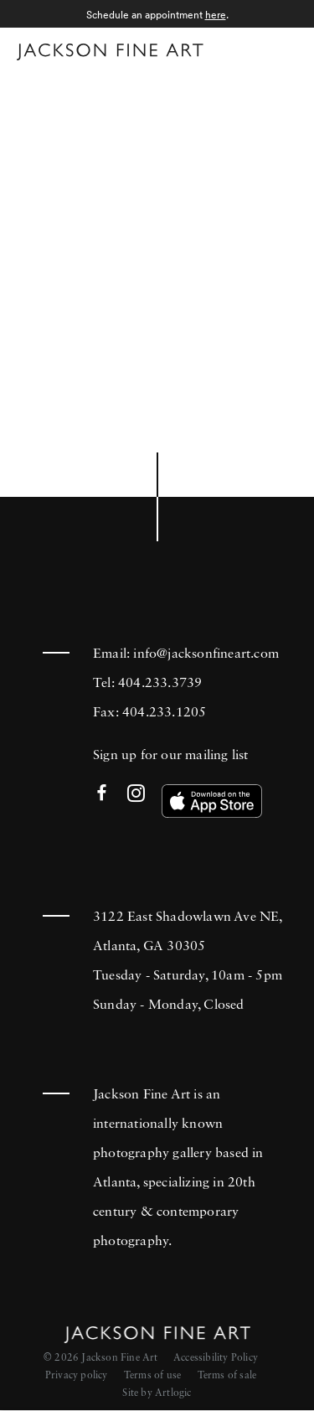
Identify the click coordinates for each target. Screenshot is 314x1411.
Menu (281, 49)
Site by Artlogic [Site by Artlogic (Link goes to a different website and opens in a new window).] (156, 1393)
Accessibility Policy (215, 1358)
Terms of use (152, 1376)
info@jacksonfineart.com (206, 654)
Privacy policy (76, 1376)
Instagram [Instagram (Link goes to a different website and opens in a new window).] (136, 794)
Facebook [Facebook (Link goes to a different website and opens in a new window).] (102, 794)
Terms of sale (227, 1376)
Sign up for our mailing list (171, 755)
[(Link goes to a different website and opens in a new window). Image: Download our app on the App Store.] (212, 801)
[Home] (110, 52)
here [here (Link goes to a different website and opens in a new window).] (215, 15)
